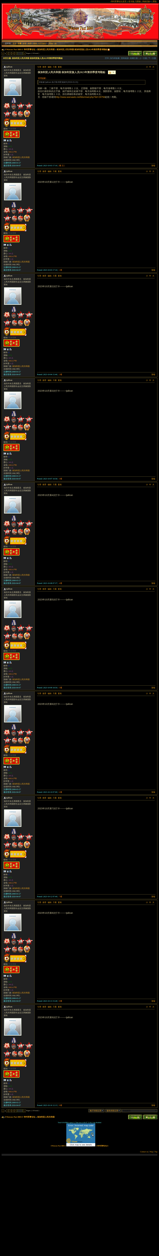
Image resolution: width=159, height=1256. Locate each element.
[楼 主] (61, 165)
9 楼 (60, 1105)
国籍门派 (53, 43)
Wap (151, 1152)
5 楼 (60, 688)
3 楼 (60, 479)
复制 (60, 67)
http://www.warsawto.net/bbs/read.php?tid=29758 (80, 97)
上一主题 (143, 58)
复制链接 (125, 58)
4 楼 (60, 583)
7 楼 (60, 896)
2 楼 (60, 374)
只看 (55, 67)
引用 (39, 67)
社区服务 (42, 43)
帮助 (155, 1)
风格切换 (146, 1)
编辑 (49, 67)
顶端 (153, 165)
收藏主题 (134, 58)
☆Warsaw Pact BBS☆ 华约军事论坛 (20, 49)
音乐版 (131, 1)
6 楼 (60, 792)
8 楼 (60, 1001)
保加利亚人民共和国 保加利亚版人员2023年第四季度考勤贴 (81, 49)
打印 (107, 58)
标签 (25, 43)
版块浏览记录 (113, 1111)
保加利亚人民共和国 (46, 49)
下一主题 (152, 58)
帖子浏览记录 (96, 1111)
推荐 (30, 43)
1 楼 (60, 270)
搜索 (35, 43)
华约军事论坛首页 (118, 1)
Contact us (144, 1152)
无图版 (138, 1)
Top (156, 1152)
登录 (15, 43)
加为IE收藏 (115, 58)
